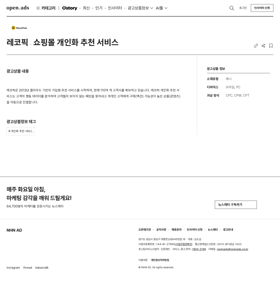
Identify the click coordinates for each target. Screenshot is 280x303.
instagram (13, 267)
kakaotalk (41, 267)
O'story (69, 8)
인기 (98, 8)
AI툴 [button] (159, 8)
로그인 (243, 8)
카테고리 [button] (45, 8)
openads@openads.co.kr (232, 249)
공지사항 (161, 229)
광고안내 (228, 229)
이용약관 (143, 260)
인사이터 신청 (262, 8)
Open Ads (18, 8)
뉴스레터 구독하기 (235, 205)
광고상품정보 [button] (138, 8)
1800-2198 (199, 249)
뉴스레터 (213, 229)
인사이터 (115, 8)
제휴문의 (176, 229)
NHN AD (14, 230)
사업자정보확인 (184, 244)
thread (27, 267)
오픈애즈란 (144, 229)
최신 (86, 8)
